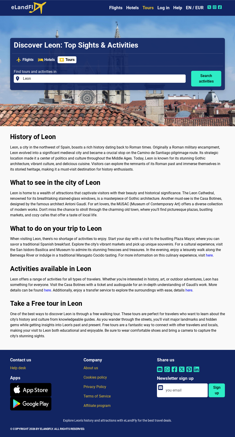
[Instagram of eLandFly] (215, 7)
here (209, 255)
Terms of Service (97, 396)
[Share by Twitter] (182, 372)
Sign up (217, 390)
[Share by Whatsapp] (167, 372)
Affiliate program (97, 405)
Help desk (18, 368)
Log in (163, 7)
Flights (116, 7)
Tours (148, 7)
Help (177, 7)
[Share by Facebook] (174, 372)
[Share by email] (159, 372)
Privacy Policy (95, 387)
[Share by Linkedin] (196, 372)
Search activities (206, 78)
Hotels (132, 7)
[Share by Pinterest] (189, 372)
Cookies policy (95, 377)
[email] (185, 390)
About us (91, 368)
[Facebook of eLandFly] (220, 7)
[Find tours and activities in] (103, 78)
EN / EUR (195, 7)
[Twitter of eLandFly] (210, 7)
